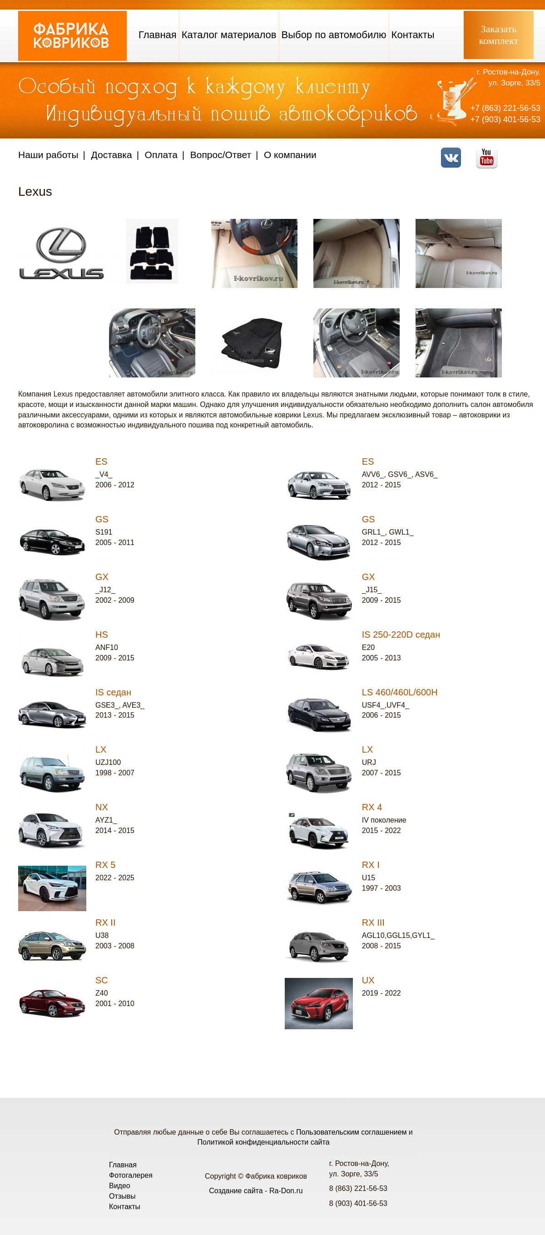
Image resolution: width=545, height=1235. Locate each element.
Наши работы (48, 154)
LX (100, 749)
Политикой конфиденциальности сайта (263, 1142)
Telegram (524, 152)
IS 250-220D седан (401, 635)
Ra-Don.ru (286, 1191)
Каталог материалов (229, 34)
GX (102, 577)
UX (368, 980)
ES (101, 461)
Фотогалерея (131, 1175)
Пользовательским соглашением (351, 1132)
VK (453, 152)
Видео (119, 1186)
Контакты (413, 34)
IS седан (113, 692)
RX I (371, 865)
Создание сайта (236, 1191)
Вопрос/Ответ (220, 154)
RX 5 (105, 865)
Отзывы (122, 1196)
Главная (158, 34)
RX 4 (372, 807)
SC (101, 980)
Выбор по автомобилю (334, 34)
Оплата (161, 154)
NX (101, 807)
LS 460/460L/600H (400, 692)
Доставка (111, 154)
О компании (290, 154)
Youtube (489, 152)
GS (102, 519)
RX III (373, 922)
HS (101, 635)
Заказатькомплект (499, 34)
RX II (105, 922)
